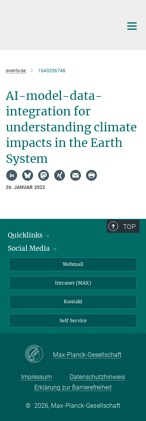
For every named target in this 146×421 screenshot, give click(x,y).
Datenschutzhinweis (97, 377)
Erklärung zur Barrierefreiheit (73, 387)
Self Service (73, 320)
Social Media (33, 248)
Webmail (73, 264)
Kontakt (73, 301)
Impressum (36, 377)
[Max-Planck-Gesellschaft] (39, 354)
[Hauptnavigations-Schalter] (132, 26)
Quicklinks (29, 235)
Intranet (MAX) (73, 283)
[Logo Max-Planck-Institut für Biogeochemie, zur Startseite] (58, 24)
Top (129, 227)
